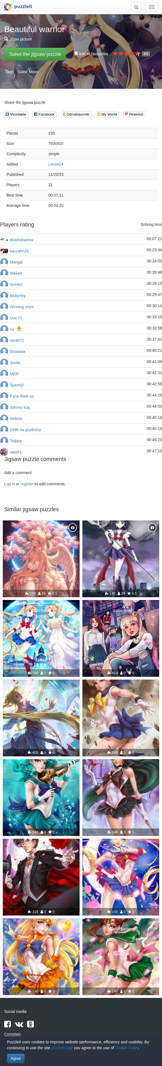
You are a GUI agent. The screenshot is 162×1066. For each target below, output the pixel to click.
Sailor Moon (28, 72)
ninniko (16, 284)
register (27, 484)
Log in (9, 484)
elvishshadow (21, 240)
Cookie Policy (127, 1048)
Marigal (16, 262)
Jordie (15, 362)
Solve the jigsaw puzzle (35, 54)
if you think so (22, 396)
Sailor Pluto (121, 770)
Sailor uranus (120, 690)
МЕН (14, 374)
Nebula (16, 418)
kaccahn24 (19, 251)
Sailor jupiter (121, 929)
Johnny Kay (20, 407)
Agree (16, 1058)
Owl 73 (16, 318)
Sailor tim (121, 610)
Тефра (16, 441)
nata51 (16, 452)
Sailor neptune (41, 770)
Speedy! (17, 385)
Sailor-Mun (41, 531)
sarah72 (17, 340)
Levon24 (55, 164)
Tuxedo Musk (41, 849)
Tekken (16, 273)
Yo (12, 329)
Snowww (17, 351)
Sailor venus (41, 929)
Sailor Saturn (120, 531)
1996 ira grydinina (25, 429)
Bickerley (18, 295)
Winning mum (22, 307)
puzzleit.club (62, 1048)
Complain (12, 1034)
